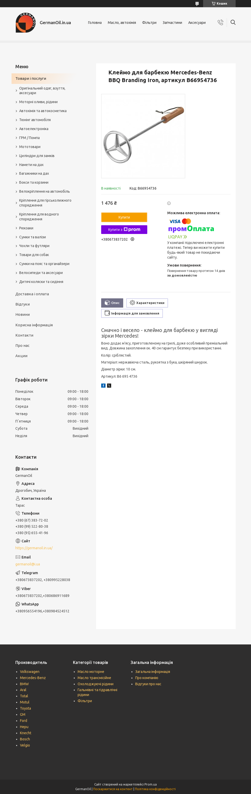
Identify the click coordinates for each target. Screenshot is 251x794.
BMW (24, 684)
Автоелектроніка (33, 129)
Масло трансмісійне (94, 678)
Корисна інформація (34, 325)
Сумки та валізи (32, 237)
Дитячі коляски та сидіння (41, 282)
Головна (95, 23)
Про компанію (146, 678)
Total (24, 696)
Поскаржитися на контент (113, 789)
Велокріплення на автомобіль (44, 191)
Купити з (124, 229)
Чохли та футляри (34, 246)
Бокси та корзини (33, 182)
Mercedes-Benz (33, 678)
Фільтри (149, 23)
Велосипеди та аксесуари (41, 273)
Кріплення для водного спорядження (39, 216)
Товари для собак (34, 255)
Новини (22, 314)
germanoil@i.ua (27, 564)
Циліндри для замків (37, 156)
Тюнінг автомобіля (35, 120)
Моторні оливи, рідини (38, 102)
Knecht (25, 733)
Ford (23, 721)
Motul (24, 702)
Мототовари (29, 147)
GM (22, 714)
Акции (21, 356)
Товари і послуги (30, 78)
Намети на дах (31, 165)
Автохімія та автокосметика (43, 111)
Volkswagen (29, 672)
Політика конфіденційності (155, 789)
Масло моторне (91, 672)
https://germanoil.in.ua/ (34, 548)
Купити (124, 217)
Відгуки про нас (148, 684)
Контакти (24, 335)
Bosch (25, 739)
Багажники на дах (34, 173)
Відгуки (22, 304)
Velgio (25, 745)
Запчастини (172, 23)
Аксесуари (197, 23)
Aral (23, 690)
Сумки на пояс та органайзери (44, 264)
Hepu (24, 727)
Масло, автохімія (122, 23)
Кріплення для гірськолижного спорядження (45, 202)
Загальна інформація (152, 672)
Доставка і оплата (32, 294)
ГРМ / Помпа (29, 138)
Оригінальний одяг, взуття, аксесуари (42, 90)
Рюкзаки (26, 228)
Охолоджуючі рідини (95, 684)
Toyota (25, 708)
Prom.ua (150, 784)
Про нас (22, 345)
